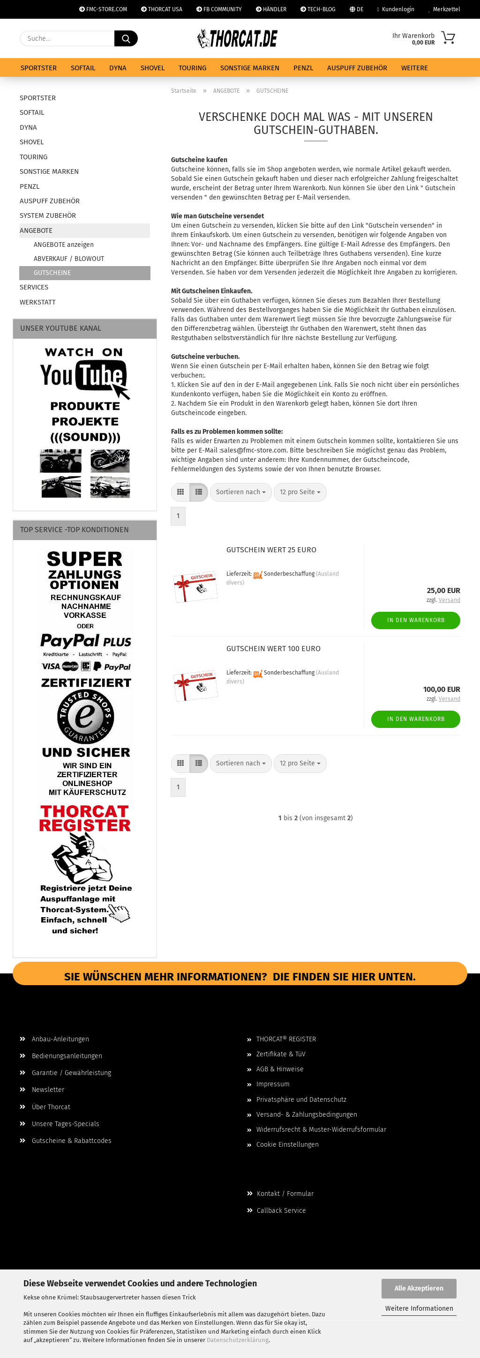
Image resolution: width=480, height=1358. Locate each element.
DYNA (118, 68)
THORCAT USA (161, 9)
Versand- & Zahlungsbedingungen (306, 1115)
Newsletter (42, 1090)
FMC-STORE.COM (103, 9)
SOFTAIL (83, 68)
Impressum (273, 1084)
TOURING (192, 68)
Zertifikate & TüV (281, 1054)
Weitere (414, 68)
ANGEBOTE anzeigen (64, 245)
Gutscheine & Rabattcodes (66, 1141)
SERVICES (34, 287)
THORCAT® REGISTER (286, 1039)
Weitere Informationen (419, 1309)
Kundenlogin (395, 9)
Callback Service (276, 1211)
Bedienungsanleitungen (61, 1056)
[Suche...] (126, 38)
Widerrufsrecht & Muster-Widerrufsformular (321, 1130)
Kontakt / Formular (280, 1194)
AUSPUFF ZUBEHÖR (357, 68)
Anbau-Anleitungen (54, 1039)
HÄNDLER (271, 9)
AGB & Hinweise (280, 1069)
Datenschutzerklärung (238, 1339)
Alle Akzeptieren (419, 1288)
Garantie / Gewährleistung (65, 1073)
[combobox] (241, 492)
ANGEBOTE (36, 230)
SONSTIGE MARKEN (249, 68)
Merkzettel (444, 9)
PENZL (303, 68)
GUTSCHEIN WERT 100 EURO (273, 648)
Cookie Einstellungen (287, 1145)
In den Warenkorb (416, 620)
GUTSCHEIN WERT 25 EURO (271, 549)
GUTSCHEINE (52, 273)
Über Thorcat (45, 1107)
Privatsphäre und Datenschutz (301, 1100)
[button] (180, 492)
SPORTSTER (39, 68)
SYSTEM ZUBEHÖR (48, 215)
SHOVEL (153, 68)
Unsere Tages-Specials (59, 1124)
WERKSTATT (38, 302)
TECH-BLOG (318, 9)
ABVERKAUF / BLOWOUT (69, 259)
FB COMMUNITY (219, 9)
